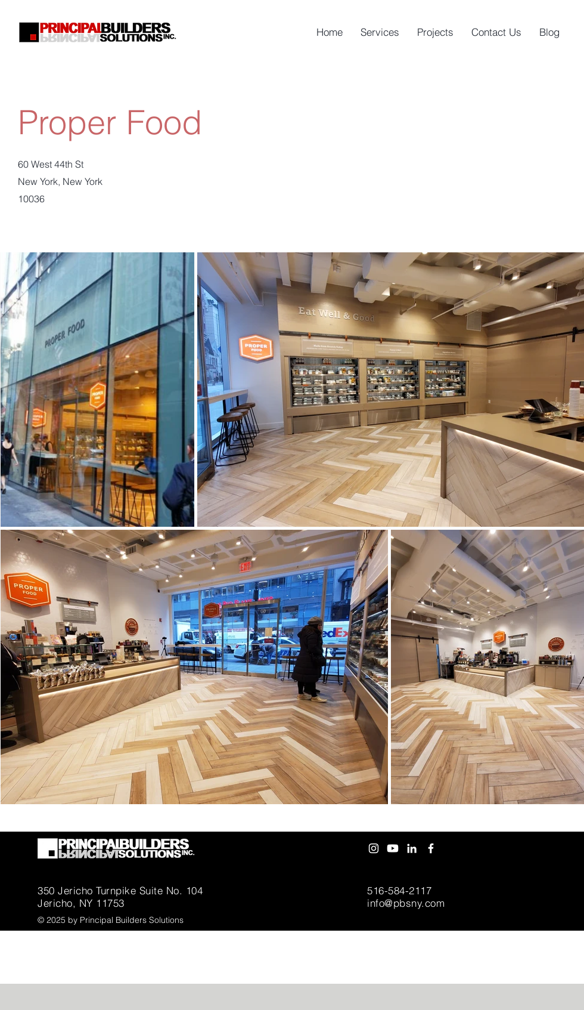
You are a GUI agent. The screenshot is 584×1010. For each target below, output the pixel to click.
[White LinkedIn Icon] (411, 848)
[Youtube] (392, 848)
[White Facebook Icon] (430, 848)
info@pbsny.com (406, 903)
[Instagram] (373, 848)
